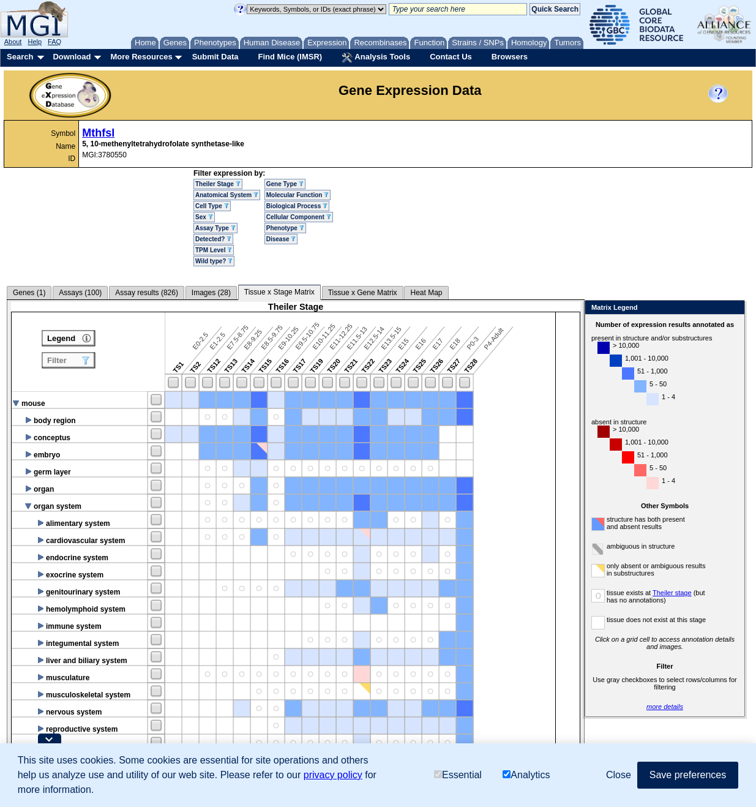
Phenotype (285, 228)
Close (733, 308)
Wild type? (214, 261)
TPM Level (213, 250)
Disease (281, 239)
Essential (458, 775)
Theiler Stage (218, 184)
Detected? (213, 239)
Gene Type (285, 184)
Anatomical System (226, 195)
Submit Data (215, 56)
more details (664, 706)
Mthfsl (98, 133)
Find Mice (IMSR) (290, 56)
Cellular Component (298, 217)
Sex (204, 217)
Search (20, 56)
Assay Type (215, 228)
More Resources (141, 56)
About (13, 41)
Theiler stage (672, 592)
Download (72, 56)
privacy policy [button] (333, 775)
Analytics (526, 775)
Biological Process (296, 206)
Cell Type (212, 206)
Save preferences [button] (687, 775)
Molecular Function (297, 195)
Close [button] (618, 775)
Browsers (510, 56)
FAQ (54, 41)
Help (35, 41)
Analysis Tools (376, 57)
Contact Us (451, 56)
